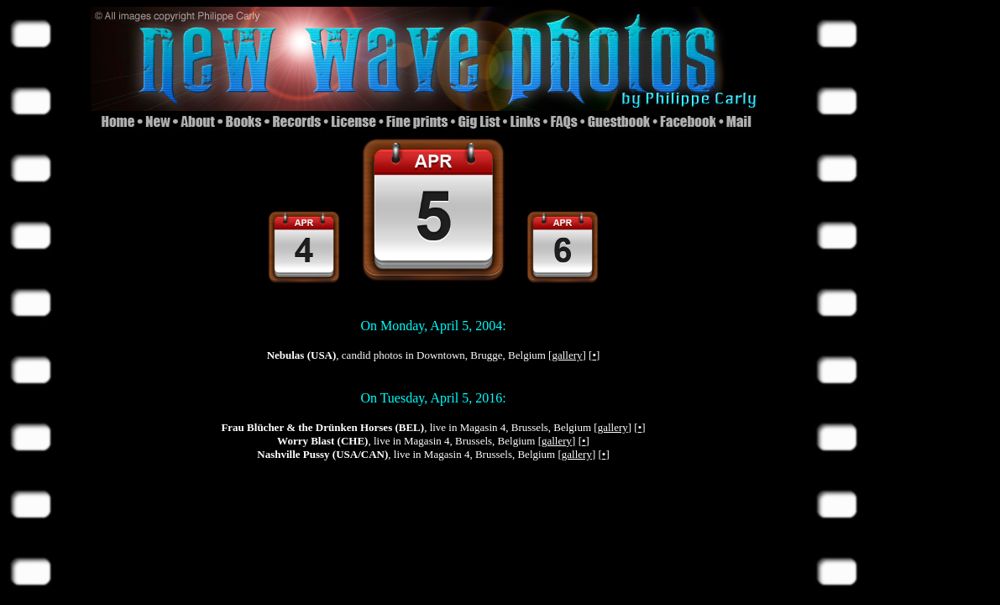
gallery (567, 355)
